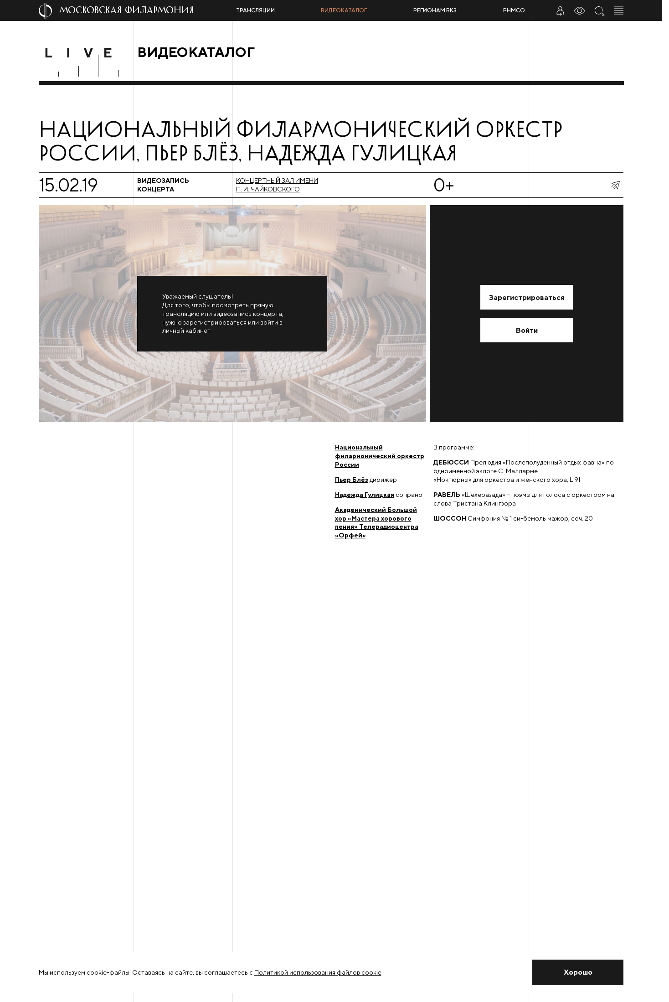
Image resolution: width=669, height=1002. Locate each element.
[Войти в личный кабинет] (560, 10)
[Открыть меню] (619, 10)
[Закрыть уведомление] (578, 972)
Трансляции (255, 10)
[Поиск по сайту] (599, 10)
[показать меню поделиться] (615, 185)
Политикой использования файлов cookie (317, 972)
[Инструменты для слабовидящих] (579, 10)
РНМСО (514, 10)
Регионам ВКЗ (435, 10)
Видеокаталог (344, 10)
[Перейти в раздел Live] (84, 52)
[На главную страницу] (134, 11)
